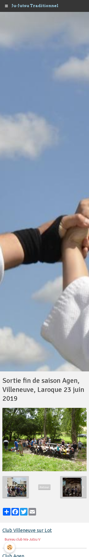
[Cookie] (9, 547)
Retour (44, 487)
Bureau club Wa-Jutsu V (22, 539)
